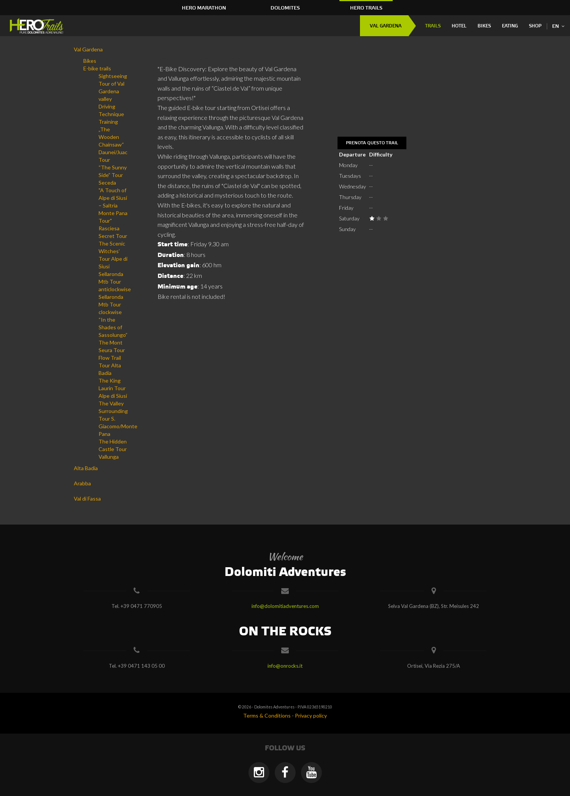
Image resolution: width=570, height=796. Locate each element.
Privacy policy (311, 715)
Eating (510, 26)
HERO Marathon (204, 8)
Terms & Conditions (267, 715)
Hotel (459, 26)
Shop (535, 26)
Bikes (484, 26)
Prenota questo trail (372, 143)
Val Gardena (385, 26)
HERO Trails (366, 8)
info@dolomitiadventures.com (285, 606)
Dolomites (285, 8)
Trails (433, 26)
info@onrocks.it (285, 666)
